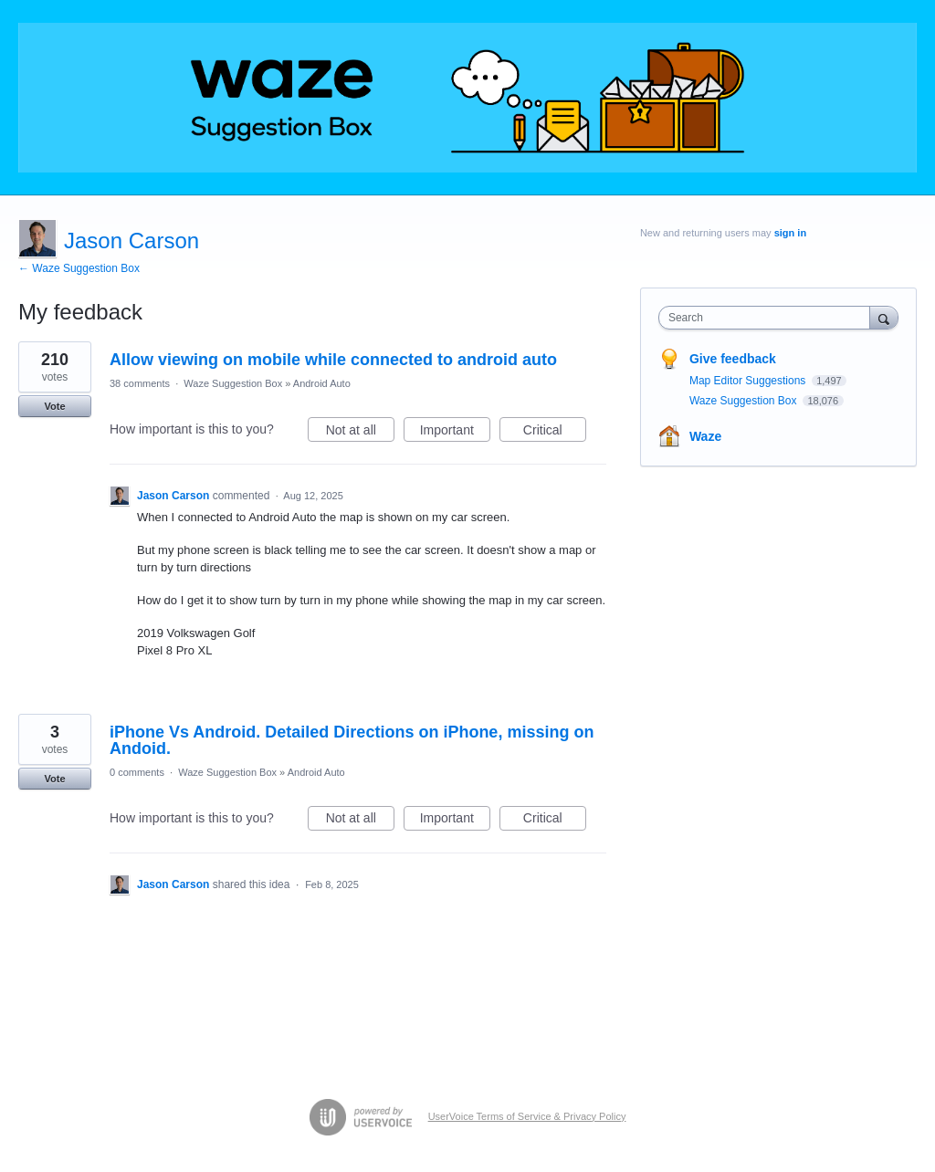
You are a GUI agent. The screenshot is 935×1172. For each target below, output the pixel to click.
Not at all (360, 433)
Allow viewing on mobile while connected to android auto (333, 360)
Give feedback (732, 358)
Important (455, 433)
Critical (554, 433)
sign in (790, 232)
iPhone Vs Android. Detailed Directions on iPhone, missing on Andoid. (352, 740)
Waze (705, 436)
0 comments (137, 772)
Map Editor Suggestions (749, 380)
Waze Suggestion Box (233, 383)
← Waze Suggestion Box (79, 268)
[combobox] (768, 317)
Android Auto (322, 383)
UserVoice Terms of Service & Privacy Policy (527, 1116)
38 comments (140, 383)
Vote (54, 406)
